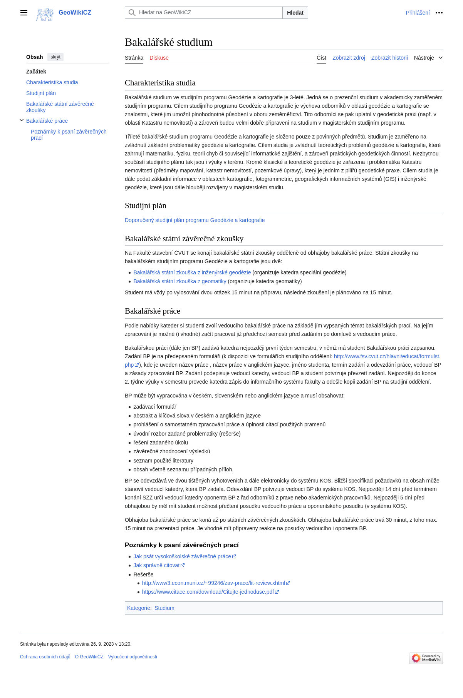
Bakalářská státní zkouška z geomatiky (179, 281)
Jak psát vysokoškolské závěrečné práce (182, 556)
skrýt (55, 57)
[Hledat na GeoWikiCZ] (204, 13)
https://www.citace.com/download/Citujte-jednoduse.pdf (208, 592)
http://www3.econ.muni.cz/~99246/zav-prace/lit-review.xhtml (213, 583)
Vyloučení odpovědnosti (132, 657)
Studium (164, 608)
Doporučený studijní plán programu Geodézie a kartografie (195, 220)
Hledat (295, 13)
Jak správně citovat (156, 565)
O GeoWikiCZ (89, 657)
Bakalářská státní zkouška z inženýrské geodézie (192, 272)
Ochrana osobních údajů (45, 657)
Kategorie (138, 608)
